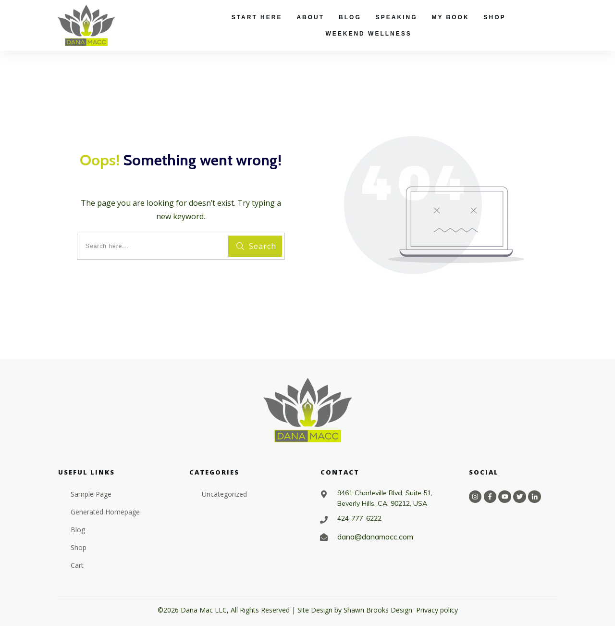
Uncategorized (224, 494)
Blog (78, 529)
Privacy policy (437, 609)
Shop (78, 547)
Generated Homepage (105, 511)
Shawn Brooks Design (378, 609)
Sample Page (91, 494)
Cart (77, 565)
